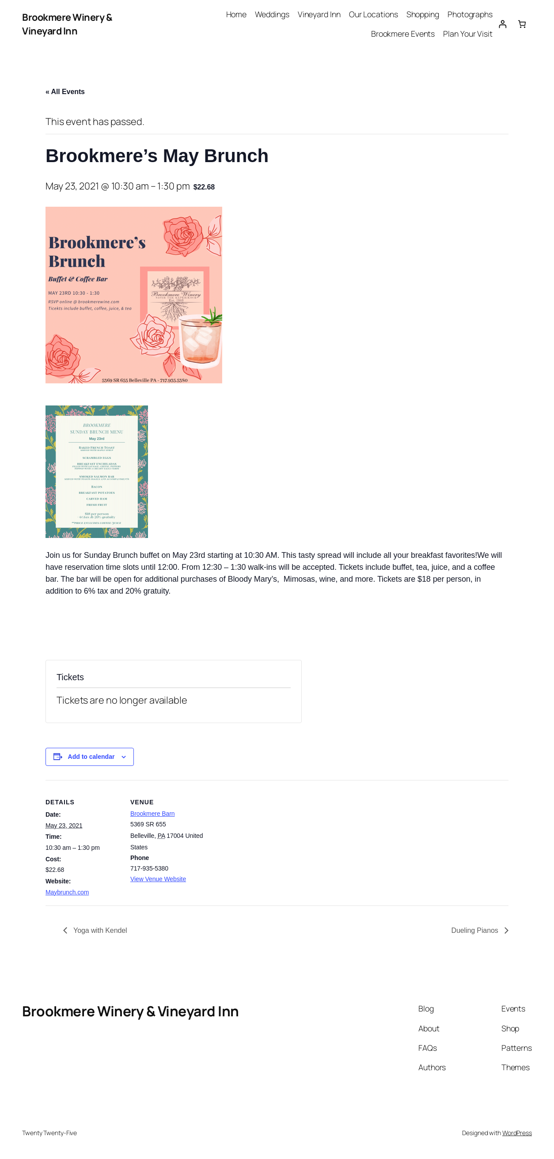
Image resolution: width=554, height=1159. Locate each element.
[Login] (502, 24)
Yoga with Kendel (99, 930)
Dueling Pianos (475, 930)
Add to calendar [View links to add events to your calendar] (91, 756)
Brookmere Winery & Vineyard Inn (67, 24)
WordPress (517, 1133)
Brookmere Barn (152, 813)
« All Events (65, 91)
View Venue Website (158, 879)
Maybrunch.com (67, 892)
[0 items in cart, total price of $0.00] (522, 24)
